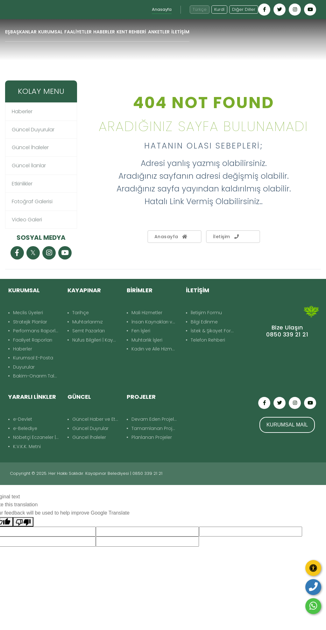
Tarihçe (80, 312)
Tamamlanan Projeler (155, 428)
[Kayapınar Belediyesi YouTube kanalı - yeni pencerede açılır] (310, 9)
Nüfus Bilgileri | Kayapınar (96, 340)
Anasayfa (162, 9)
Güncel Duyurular (33, 129)
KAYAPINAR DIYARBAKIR (287, 362)
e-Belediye (25, 428)
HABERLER (104, 32)
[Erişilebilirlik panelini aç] (313, 568)
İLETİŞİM (180, 32)
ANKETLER (159, 32)
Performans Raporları (37, 331)
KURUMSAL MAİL (287, 424)
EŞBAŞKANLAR (21, 32)
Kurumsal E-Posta (33, 358)
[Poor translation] (23, 522)
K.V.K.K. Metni (27, 446)
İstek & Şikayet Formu (214, 331)
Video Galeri (27, 219)
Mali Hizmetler (146, 312)
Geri (310, 72)
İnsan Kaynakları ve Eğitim (155, 322)
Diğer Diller (243, 9)
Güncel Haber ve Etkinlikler (96, 419)
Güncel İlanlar (29, 165)
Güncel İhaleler (30, 147)
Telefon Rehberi (208, 340)
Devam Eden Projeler (154, 419)
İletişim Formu (206, 312)
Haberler (22, 111)
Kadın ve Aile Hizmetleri (155, 349)
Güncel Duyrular (90, 428)
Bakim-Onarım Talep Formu (37, 376)
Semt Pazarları (88, 331)
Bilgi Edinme (204, 322)
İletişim (226, 236)
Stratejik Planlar (30, 322)
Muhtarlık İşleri (146, 340)
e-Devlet (22, 419)
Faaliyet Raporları (32, 340)
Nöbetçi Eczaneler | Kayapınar (37, 437)
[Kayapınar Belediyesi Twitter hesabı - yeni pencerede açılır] (279, 9)
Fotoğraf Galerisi (32, 201)
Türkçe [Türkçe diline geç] (200, 9)
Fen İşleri (140, 331)
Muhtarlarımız (87, 322)
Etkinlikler (22, 183)
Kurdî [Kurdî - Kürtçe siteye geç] (219, 9)
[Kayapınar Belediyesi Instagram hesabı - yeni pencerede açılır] (295, 9)
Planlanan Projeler (151, 437)
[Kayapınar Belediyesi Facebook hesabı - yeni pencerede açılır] (264, 9)
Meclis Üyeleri (28, 312)
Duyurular (24, 367)
